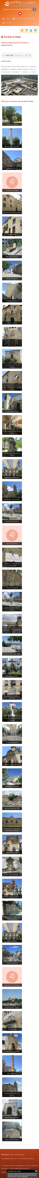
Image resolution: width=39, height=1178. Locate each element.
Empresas (35, 30)
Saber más (24, 1176)
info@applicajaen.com (9, 1158)
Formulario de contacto (26, 1158)
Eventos (26, 30)
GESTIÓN (9, 22)
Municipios (31, 18)
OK (36, 1171)
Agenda (19, 18)
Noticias (22, 30)
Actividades (31, 30)
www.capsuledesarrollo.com (20, 1168)
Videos (8, 18)
